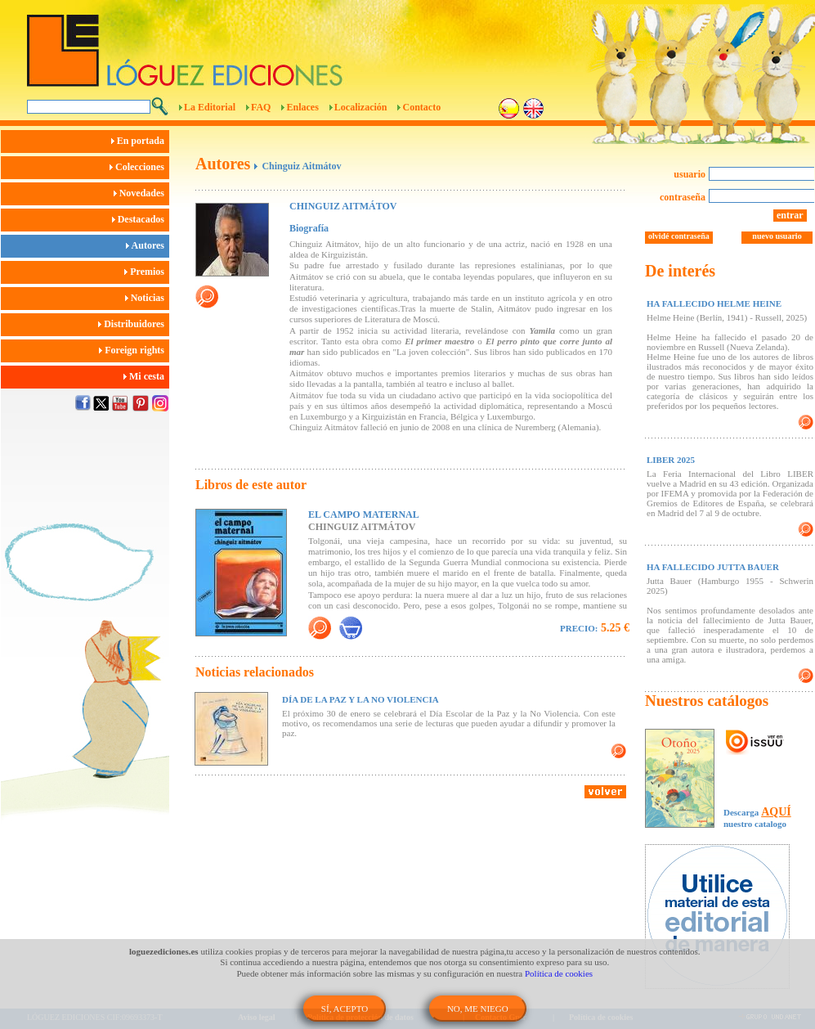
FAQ (261, 107)
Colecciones (139, 167)
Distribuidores (133, 324)
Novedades (141, 193)
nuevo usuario (776, 235)
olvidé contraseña (679, 235)
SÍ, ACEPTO (344, 1008)
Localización (360, 107)
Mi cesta (146, 376)
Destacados (140, 219)
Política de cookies (559, 973)
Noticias (147, 297)
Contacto (421, 107)
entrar (790, 215)
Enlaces (302, 107)
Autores (147, 245)
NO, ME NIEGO (477, 1008)
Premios (146, 271)
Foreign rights (134, 350)
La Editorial (209, 107)
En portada (140, 140)
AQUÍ (776, 812)
